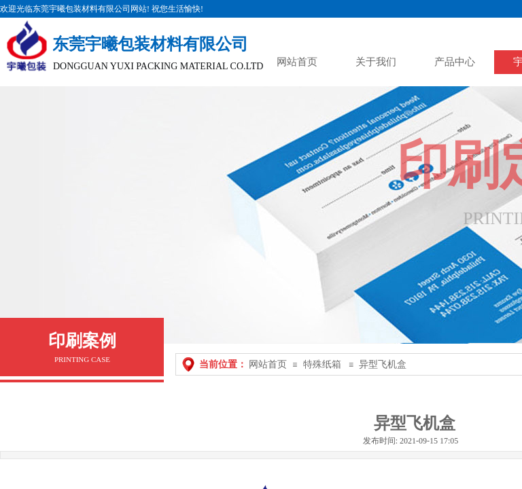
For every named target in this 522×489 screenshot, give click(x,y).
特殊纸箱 (322, 364)
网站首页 (268, 364)
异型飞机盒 (382, 364)
